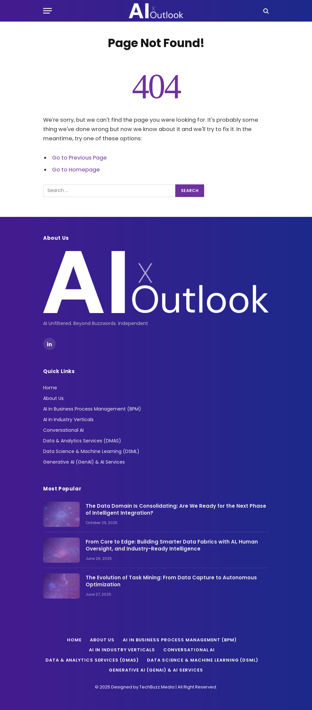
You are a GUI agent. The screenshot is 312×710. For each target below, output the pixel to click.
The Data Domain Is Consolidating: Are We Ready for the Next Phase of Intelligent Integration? (176, 509)
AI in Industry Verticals (68, 419)
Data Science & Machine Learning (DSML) (91, 451)
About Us (53, 398)
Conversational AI (63, 430)
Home (50, 387)
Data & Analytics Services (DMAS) (82, 440)
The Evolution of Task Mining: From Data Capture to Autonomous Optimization (171, 581)
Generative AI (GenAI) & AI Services (84, 462)
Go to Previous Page (79, 157)
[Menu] (47, 10)
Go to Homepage (76, 169)
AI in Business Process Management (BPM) (92, 409)
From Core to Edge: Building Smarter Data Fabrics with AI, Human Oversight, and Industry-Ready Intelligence (172, 545)
